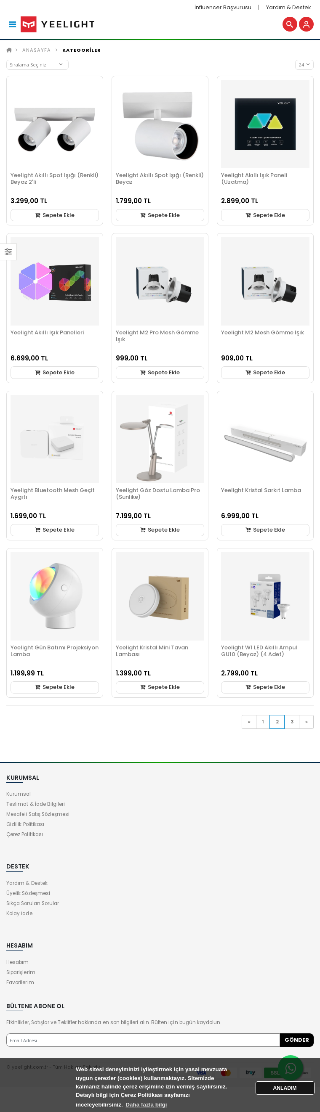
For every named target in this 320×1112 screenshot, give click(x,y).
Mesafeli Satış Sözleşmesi (37, 816)
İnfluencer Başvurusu (223, 7)
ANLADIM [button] (285, 1088)
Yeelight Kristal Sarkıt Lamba (261, 492)
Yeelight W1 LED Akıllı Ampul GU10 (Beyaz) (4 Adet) (259, 652)
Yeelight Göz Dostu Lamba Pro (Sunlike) (158, 495)
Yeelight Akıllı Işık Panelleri (47, 335)
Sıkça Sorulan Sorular (32, 905)
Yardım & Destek (288, 7)
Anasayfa (36, 51)
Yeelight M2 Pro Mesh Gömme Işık (157, 338)
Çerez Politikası (24, 836)
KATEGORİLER (81, 51)
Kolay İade (19, 915)
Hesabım (17, 964)
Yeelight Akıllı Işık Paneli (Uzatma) (254, 180)
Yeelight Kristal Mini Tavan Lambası (152, 652)
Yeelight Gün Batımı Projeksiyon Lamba (55, 652)
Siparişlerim (20, 974)
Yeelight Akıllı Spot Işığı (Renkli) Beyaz (160, 180)
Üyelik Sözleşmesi (28, 895)
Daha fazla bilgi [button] (146, 1104)
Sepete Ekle (54, 217)
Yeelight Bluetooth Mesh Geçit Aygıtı (53, 495)
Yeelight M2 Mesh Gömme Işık (262, 335)
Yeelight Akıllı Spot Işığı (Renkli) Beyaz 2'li (55, 180)
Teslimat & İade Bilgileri (35, 806)
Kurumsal (18, 796)
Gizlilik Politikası (25, 826)
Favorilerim (20, 984)
